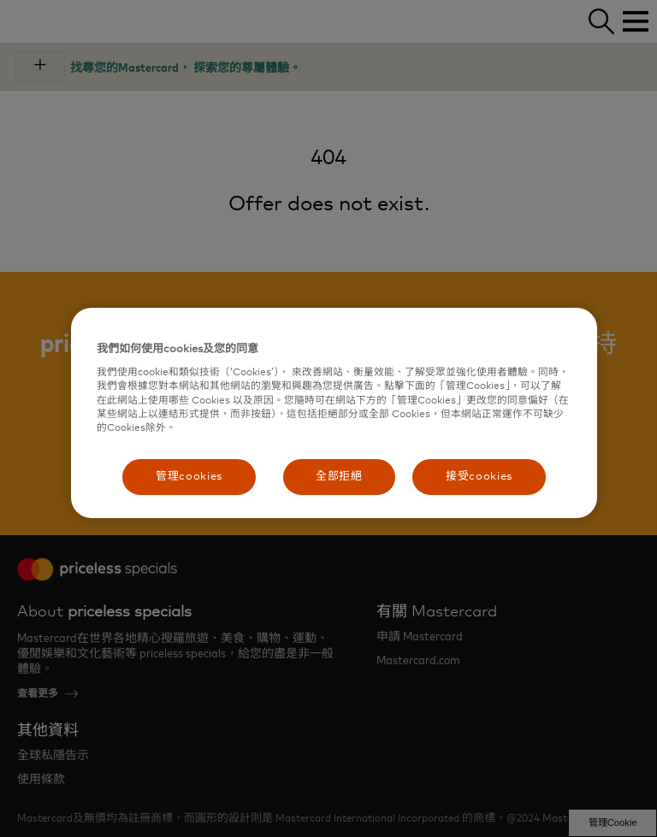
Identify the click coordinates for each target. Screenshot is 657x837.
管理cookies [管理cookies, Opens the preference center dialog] (189, 476)
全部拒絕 (339, 476)
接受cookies (479, 476)
